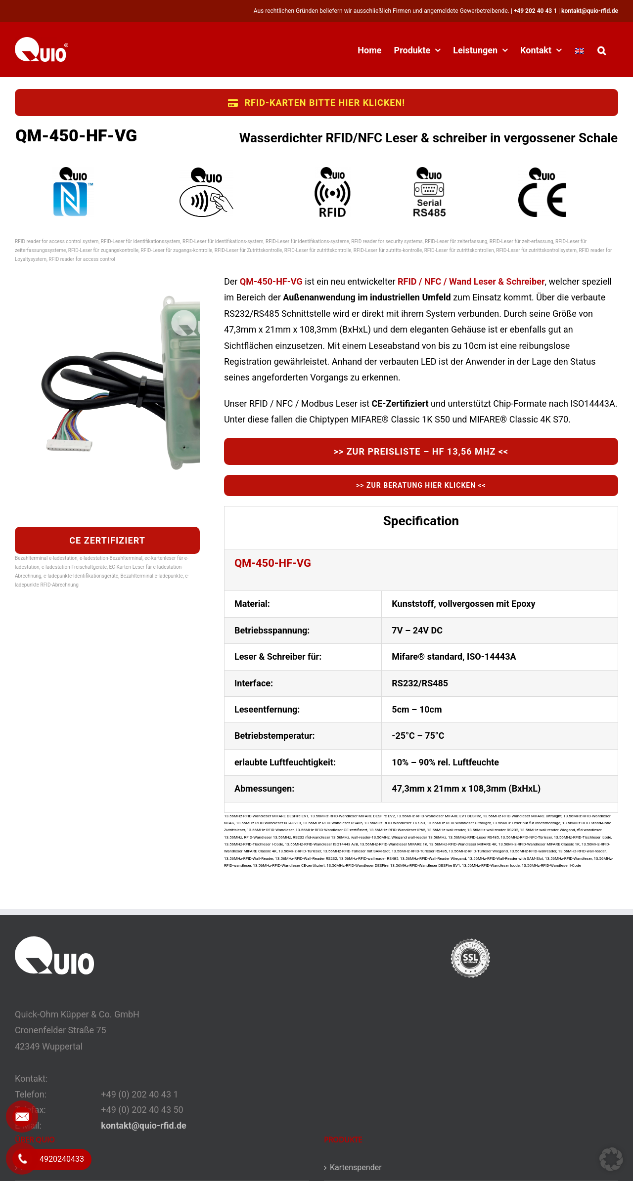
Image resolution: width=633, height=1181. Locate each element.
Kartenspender (356, 1167)
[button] (601, 49)
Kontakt (34, 1167)
